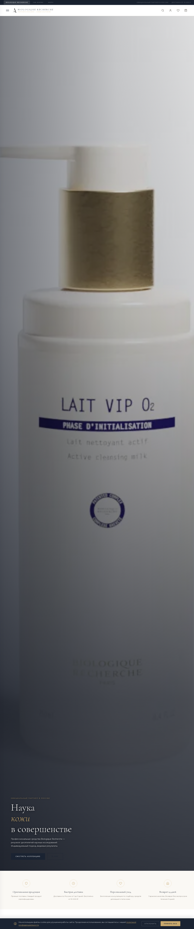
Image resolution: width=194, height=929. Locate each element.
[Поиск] (163, 10)
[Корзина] (186, 10)
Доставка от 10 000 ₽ (181, 2)
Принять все (170, 924)
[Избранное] (178, 10)
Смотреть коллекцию (28, 856)
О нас (55, 856)
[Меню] (7, 10)
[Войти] (170, 10)
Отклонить (150, 924)
